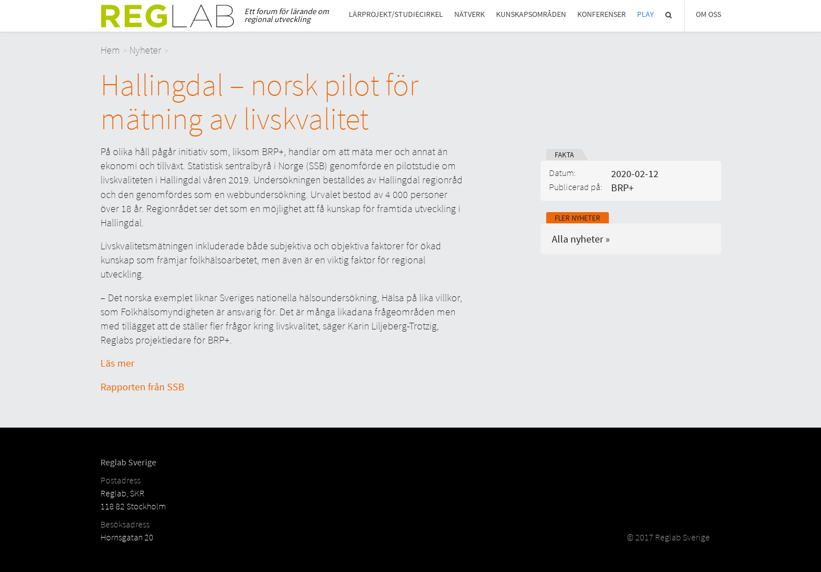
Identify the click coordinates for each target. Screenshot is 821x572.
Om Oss (708, 14)
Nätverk (469, 14)
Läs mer (117, 363)
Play (645, 14)
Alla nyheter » (581, 238)
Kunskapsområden (531, 14)
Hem (110, 49)
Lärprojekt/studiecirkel (396, 14)
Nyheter (145, 49)
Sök (669, 15)
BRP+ (622, 187)
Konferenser (601, 14)
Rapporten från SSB (142, 386)
